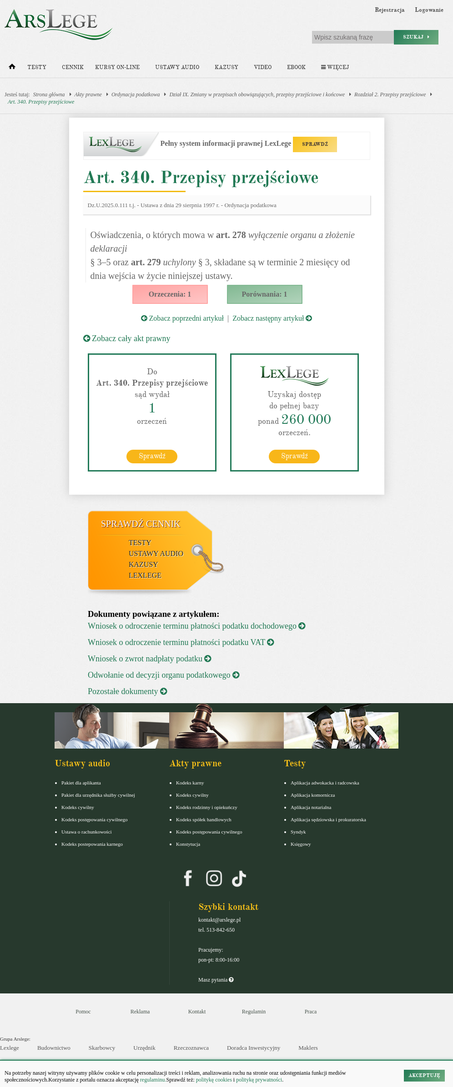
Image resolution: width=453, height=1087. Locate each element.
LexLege (145, 575)
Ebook (296, 67)
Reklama (140, 1011)
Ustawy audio (177, 67)
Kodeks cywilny (77, 807)
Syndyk (298, 831)
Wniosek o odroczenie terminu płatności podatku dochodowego (196, 625)
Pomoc (83, 1011)
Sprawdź (152, 455)
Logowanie (429, 10)
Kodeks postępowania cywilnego (94, 819)
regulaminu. (152, 1080)
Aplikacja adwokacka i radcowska (325, 782)
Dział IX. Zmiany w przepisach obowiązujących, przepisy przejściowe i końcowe (257, 94)
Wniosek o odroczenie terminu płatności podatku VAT (181, 642)
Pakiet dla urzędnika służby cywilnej (98, 795)
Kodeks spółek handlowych (204, 819)
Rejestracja (390, 10)
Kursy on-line (117, 67)
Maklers (308, 1047)
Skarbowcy (102, 1047)
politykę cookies (214, 1080)
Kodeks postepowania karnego (92, 844)
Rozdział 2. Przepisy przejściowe (390, 94)
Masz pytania (215, 980)
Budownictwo (53, 1047)
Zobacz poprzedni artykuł (182, 318)
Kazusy (226, 67)
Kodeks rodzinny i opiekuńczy (206, 807)
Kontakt (197, 1011)
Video (263, 67)
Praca (311, 1011)
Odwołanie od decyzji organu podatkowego (163, 675)
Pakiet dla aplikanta (81, 782)
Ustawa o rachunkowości (86, 831)
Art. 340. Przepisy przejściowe (41, 102)
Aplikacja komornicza (313, 795)
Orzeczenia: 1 (170, 294)
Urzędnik (144, 1047)
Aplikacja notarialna (311, 807)
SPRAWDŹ (315, 144)
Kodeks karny (190, 782)
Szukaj (416, 37)
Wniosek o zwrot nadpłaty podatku (149, 658)
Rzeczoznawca (191, 1047)
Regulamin (254, 1011)
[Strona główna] (12, 68)
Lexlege (9, 1047)
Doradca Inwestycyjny (253, 1047)
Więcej (335, 67)
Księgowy (301, 844)
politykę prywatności (259, 1080)
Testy (36, 67)
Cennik (73, 67)
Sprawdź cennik (141, 523)
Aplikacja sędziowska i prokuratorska (328, 819)
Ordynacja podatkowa (135, 94)
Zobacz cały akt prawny (127, 338)
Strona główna (49, 94)
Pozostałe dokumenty (127, 691)
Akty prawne (88, 94)
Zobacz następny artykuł (272, 318)
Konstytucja (188, 844)
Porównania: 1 (264, 294)
